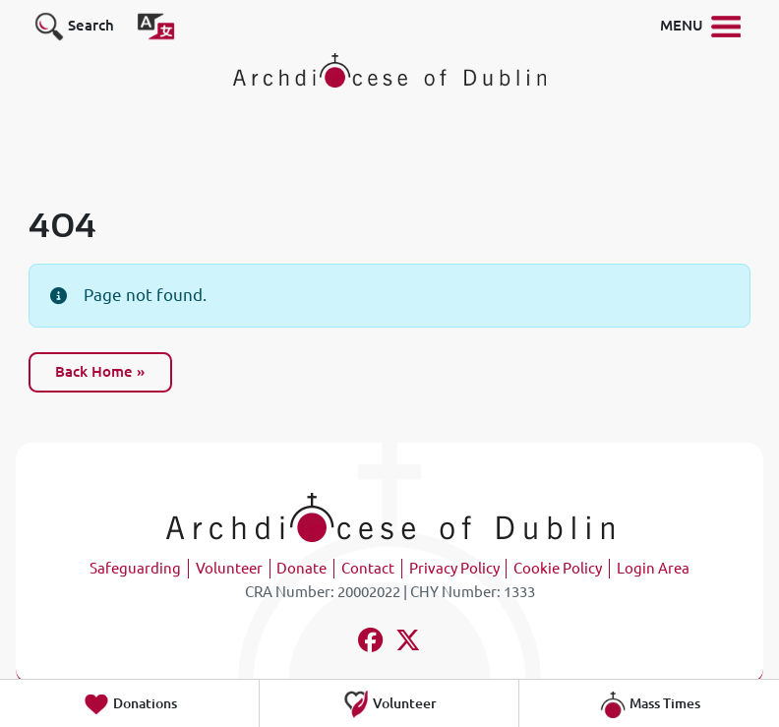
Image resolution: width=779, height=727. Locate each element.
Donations (130, 704)
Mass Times (649, 704)
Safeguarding (135, 568)
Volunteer (229, 568)
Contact (367, 568)
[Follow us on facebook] (371, 643)
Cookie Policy (557, 568)
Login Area (653, 568)
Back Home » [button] (100, 371)
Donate (301, 568)
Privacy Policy (454, 568)
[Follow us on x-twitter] (408, 643)
